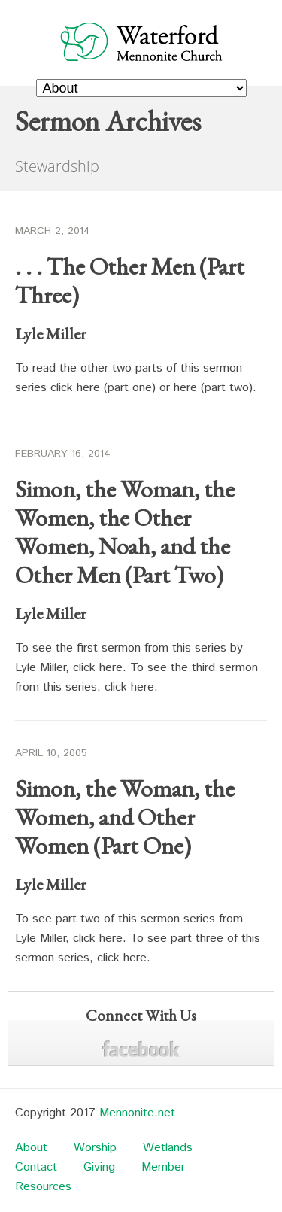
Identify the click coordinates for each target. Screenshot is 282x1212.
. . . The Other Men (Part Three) (129, 281)
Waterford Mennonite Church (141, 41)
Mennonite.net (137, 1113)
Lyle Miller (50, 334)
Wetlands (168, 1147)
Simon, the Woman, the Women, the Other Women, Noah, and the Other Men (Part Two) (125, 532)
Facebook (141, 1049)
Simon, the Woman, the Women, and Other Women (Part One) (125, 817)
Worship (95, 1147)
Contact (36, 1167)
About (31, 1147)
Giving (99, 1167)
